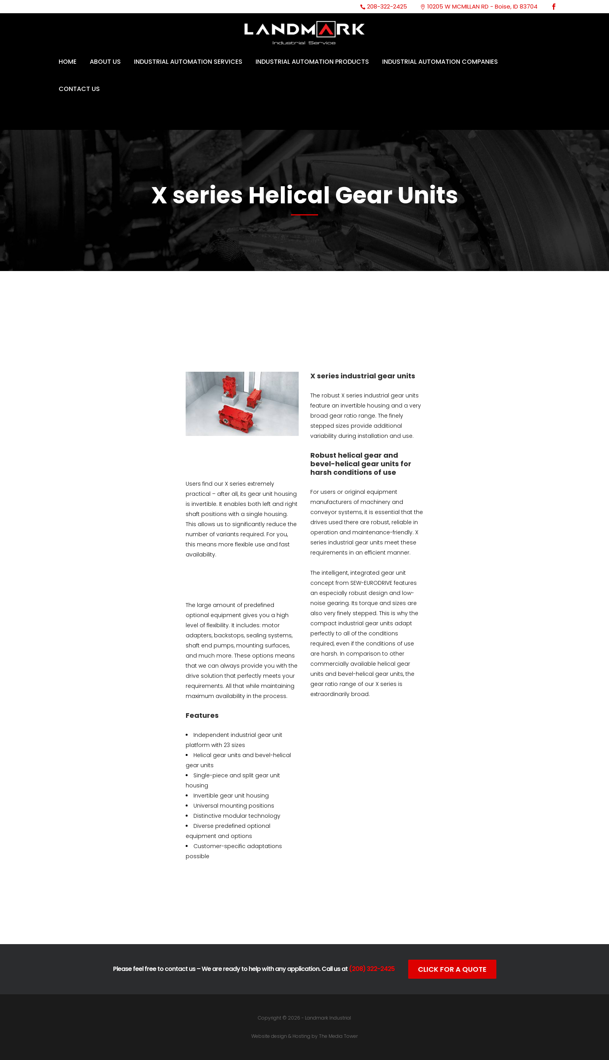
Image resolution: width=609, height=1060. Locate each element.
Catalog (242, 907)
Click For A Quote (452, 969)
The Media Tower (338, 1036)
